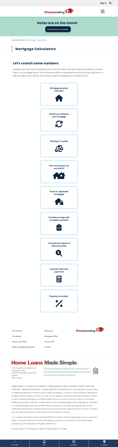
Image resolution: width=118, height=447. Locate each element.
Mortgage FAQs (51, 336)
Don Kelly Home (19, 40)
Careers (47, 347)
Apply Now (74, 443)
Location (104, 443)
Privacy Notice (84, 371)
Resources (48, 331)
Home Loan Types (19, 341)
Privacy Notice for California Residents (60, 375)
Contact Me (49, 341)
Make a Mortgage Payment (23, 347)
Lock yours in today (57, 29)
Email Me (14, 443)
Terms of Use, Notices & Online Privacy (59, 368)
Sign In (103, 3)
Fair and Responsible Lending (66, 371)
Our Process (17, 331)
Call (44, 443)
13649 (19, 378)
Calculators (16, 336)
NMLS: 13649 (80, 417)
